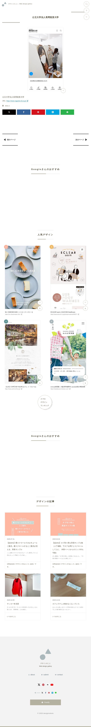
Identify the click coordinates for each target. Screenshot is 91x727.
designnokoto (48, 713)
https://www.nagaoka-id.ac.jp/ (16, 101)
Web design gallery (20, 4)
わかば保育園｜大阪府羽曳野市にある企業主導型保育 (68, 387)
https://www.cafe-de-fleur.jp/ (12, 389)
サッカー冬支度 (13, 604)
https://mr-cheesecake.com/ (12, 314)
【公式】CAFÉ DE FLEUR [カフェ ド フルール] (20, 387)
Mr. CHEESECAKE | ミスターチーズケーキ (19, 312)
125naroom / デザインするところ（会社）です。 (21, 565)
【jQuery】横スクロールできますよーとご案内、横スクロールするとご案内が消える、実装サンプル (22, 546)
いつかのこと (11, 616)
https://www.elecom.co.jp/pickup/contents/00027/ (64, 314)
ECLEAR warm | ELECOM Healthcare (63, 312)
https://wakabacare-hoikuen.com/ (59, 389)
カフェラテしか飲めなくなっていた (66, 604)
